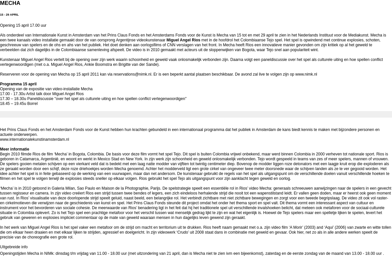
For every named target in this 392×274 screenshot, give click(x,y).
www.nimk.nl (306, 74)
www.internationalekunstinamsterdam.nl (34, 139)
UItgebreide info (14, 247)
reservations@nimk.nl (133, 74)
